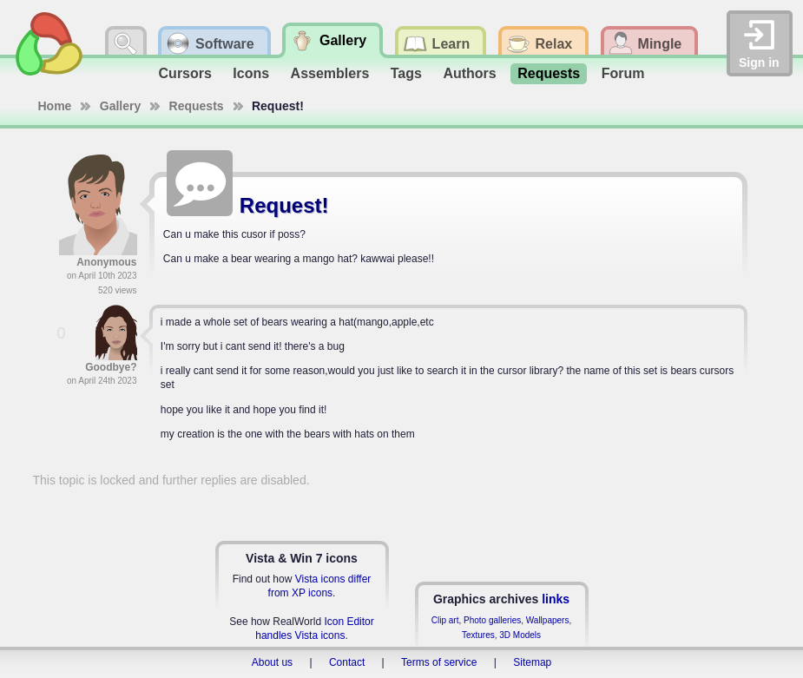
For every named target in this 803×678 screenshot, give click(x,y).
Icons (251, 73)
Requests (548, 73)
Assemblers (330, 73)
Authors (469, 73)
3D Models (520, 635)
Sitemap (532, 662)
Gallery (120, 106)
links (555, 599)
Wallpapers (547, 620)
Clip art (445, 620)
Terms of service (439, 662)
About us (272, 662)
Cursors (185, 73)
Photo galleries (492, 620)
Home (55, 106)
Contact (347, 662)
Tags (406, 73)
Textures (478, 635)
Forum (623, 73)
